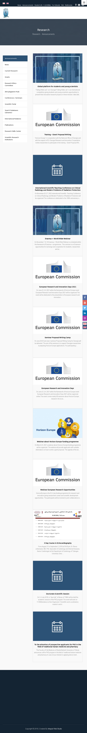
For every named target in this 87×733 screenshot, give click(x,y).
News (19, 5)
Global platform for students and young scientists (57, 86)
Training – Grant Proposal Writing (57, 135)
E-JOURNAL (47, 5)
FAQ (62, 5)
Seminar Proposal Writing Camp (58, 338)
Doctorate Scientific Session (57, 594)
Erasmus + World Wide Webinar (57, 239)
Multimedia (68, 5)
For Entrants (56, 5)
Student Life (38, 5)
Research (36, 34)
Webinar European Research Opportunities (57, 490)
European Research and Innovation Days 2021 (57, 287)
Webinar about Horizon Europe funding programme (58, 442)
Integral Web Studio (55, 729)
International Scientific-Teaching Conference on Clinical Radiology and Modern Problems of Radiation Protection (57, 189)
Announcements (27, 5)
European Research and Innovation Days (57, 388)
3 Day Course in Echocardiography (57, 543)
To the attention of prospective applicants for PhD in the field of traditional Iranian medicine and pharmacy (57, 646)
